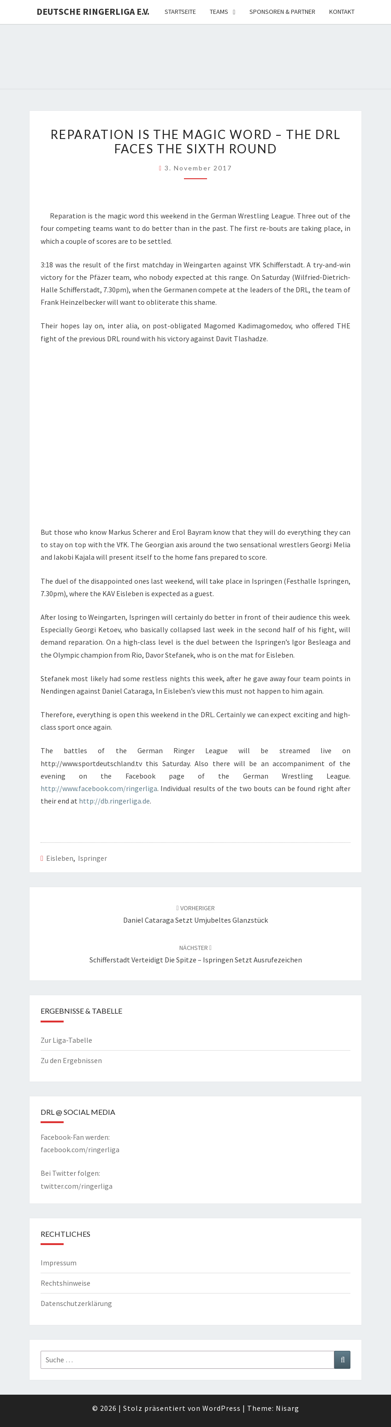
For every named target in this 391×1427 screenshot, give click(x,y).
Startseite (180, 11)
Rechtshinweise (65, 1283)
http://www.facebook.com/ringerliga (99, 788)
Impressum (59, 1262)
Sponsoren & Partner (282, 11)
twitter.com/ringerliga (77, 1186)
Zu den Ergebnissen (71, 1060)
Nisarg (287, 1408)
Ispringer (92, 858)
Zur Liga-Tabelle (66, 1040)
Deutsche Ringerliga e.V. (92, 11)
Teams (219, 11)
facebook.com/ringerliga (80, 1149)
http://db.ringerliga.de (114, 800)
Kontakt (342, 11)
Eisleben (59, 858)
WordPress (221, 1408)
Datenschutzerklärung (76, 1303)
